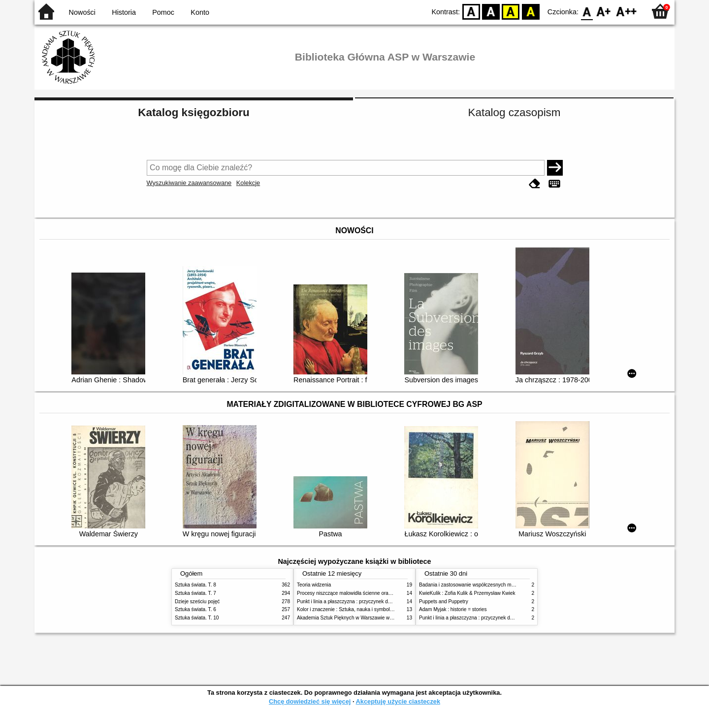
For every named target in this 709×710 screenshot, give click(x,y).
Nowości (82, 12)
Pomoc (163, 12)
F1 (604, 11)
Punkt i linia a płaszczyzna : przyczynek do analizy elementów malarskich (377, 601)
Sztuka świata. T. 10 (197, 617)
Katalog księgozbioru (193, 112)
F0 (586, 11)
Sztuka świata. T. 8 (195, 584)
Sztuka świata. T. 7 (195, 593)
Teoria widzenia (314, 584)
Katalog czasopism (514, 112)
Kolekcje (248, 182)
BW (490, 11)
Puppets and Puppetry (443, 601)
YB (511, 11)
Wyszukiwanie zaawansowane (189, 182)
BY (530, 11)
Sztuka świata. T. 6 (195, 609)
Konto (200, 12)
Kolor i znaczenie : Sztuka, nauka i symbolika (346, 609)
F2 (626, 11)
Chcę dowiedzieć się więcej (310, 701)
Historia (124, 12)
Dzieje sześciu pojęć (197, 601)
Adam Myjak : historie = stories (453, 609)
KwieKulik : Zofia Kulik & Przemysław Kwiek (467, 593)
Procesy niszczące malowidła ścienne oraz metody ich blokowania (370, 593)
